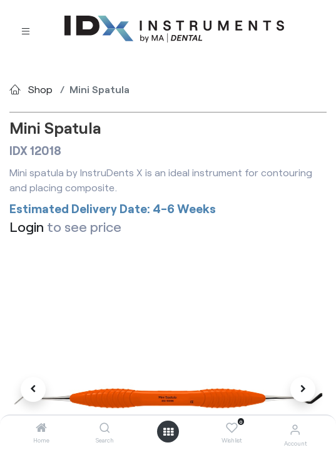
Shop (40, 89)
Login (26, 226)
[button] (33, 389)
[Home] (41, 428)
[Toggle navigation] (25, 29)
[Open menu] (168, 431)
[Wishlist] (232, 428)
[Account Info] (295, 429)
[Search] (105, 428)
